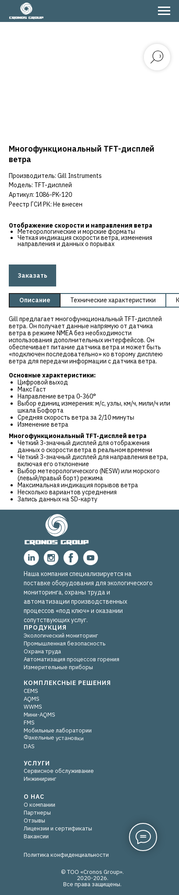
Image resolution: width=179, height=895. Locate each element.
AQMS (31, 699)
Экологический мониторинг (61, 635)
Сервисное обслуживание (59, 771)
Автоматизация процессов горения (71, 659)
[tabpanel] (89, 411)
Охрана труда (42, 651)
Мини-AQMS (39, 714)
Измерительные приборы (58, 667)
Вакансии (36, 836)
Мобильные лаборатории (58, 730)
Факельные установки (53, 738)
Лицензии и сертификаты (58, 828)
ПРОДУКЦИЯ (45, 627)
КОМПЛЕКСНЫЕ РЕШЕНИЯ (67, 683)
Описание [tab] (34, 300)
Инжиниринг (40, 779)
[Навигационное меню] (164, 11)
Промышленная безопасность (64, 643)
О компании (39, 804)
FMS (29, 722)
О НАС (34, 797)
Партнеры (37, 812)
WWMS (33, 706)
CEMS (31, 691)
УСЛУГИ (37, 763)
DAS (29, 746)
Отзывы (34, 820)
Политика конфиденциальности (66, 855)
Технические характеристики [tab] (113, 300)
